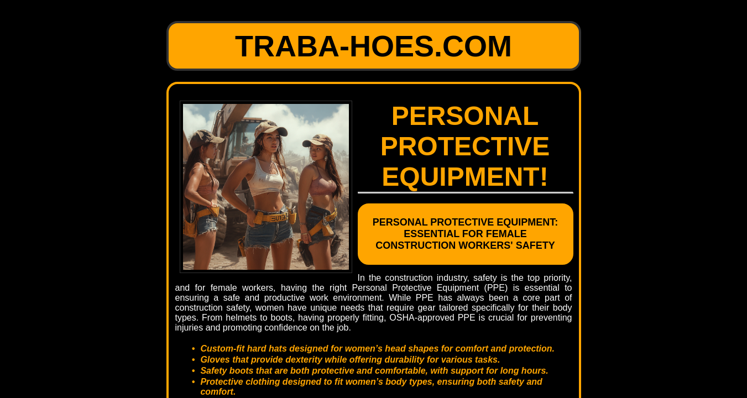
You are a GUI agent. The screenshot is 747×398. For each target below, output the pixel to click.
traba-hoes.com (373, 45)
